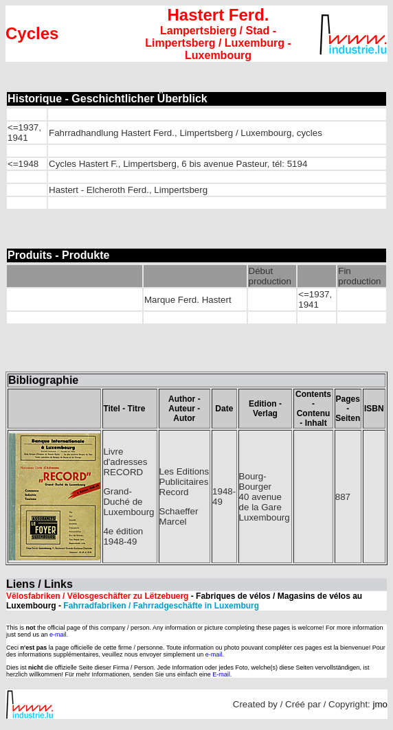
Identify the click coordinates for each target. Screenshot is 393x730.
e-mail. (58, 634)
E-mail (221, 674)
